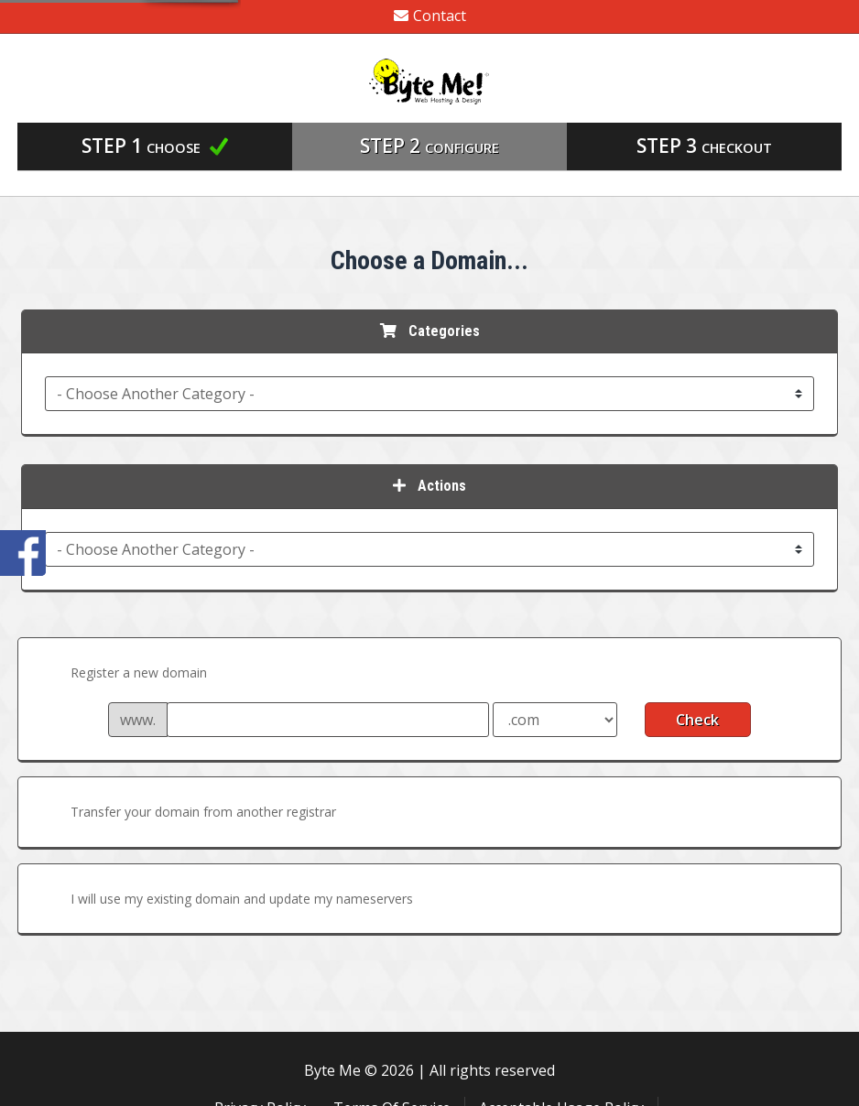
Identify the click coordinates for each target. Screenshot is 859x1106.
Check (697, 720)
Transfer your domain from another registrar (188, 813)
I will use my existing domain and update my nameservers (227, 900)
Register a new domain (124, 674)
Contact (430, 15)
